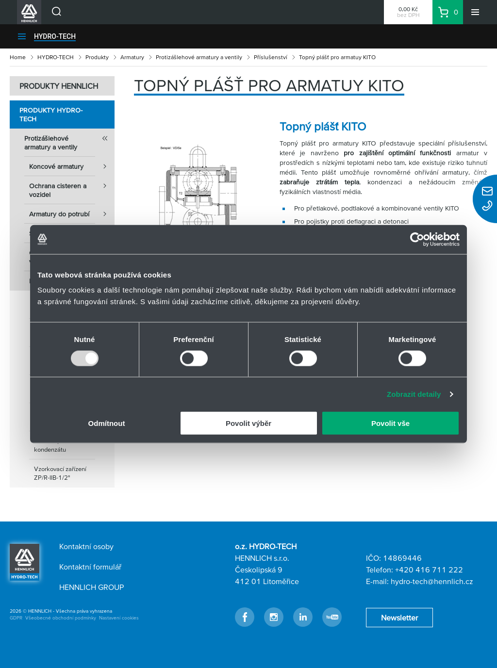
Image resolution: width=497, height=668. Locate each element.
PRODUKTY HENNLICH (58, 85)
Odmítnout (106, 423)
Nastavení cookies (119, 617)
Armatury (132, 57)
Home (18, 57)
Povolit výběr (248, 423)
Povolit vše (390, 423)
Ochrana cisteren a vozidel (72, 187)
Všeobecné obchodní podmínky (60, 617)
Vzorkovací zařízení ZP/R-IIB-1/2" (60, 473)
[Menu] (475, 12)
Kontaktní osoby (86, 546)
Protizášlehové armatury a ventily (199, 57)
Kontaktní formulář (90, 566)
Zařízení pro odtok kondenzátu (58, 445)
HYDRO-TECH (55, 36)
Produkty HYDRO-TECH (51, 114)
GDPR (16, 617)
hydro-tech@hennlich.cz (432, 581)
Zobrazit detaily (414, 394)
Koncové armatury (72, 166)
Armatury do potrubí (72, 214)
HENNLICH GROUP (91, 587)
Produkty (97, 57)
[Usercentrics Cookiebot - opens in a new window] (417, 239)
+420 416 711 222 (429, 569)
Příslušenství (270, 57)
